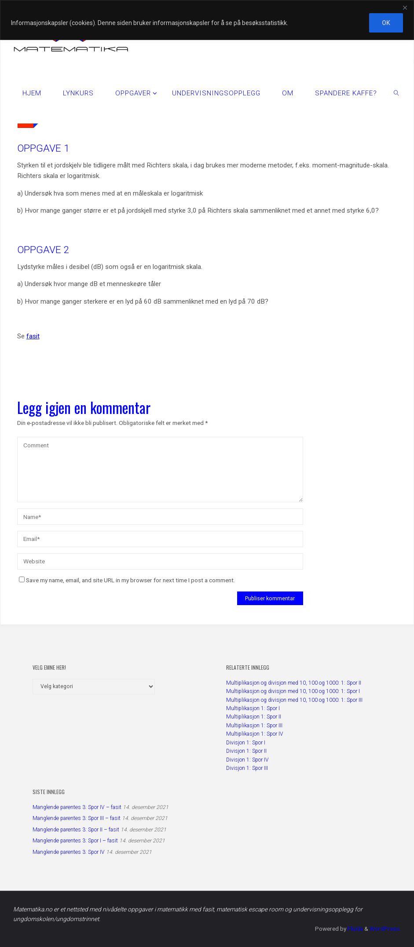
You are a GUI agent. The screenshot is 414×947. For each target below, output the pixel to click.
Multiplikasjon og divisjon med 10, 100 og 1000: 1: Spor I (293, 691)
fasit (33, 336)
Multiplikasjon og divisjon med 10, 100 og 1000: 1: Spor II (293, 683)
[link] (396, 92)
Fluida (354, 928)
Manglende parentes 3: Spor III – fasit (77, 818)
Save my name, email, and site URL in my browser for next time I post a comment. (127, 580)
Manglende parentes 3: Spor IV (69, 852)
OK (386, 22)
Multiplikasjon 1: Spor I (253, 708)
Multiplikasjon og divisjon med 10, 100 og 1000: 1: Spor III (294, 700)
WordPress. (385, 928)
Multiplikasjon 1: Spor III (254, 725)
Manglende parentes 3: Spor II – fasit (76, 830)
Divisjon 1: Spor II (246, 751)
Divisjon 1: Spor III (247, 768)
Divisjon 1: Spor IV (247, 760)
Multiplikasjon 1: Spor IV (254, 734)
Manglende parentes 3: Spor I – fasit (75, 841)
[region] (207, 20)
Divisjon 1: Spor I (245, 743)
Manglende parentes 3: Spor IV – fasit (77, 807)
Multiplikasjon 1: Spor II (253, 717)
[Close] (404, 7)
